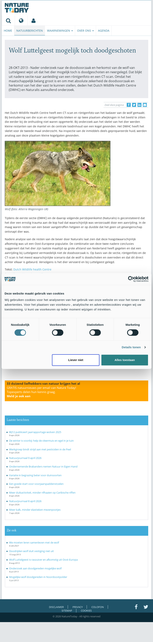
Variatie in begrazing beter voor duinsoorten (35, 475)
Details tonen (131, 347)
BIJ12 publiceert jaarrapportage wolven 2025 (35, 432)
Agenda (103, 30)
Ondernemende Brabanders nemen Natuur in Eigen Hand (43, 466)
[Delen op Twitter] (134, 105)
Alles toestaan (125, 360)
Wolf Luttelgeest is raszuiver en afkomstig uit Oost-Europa (43, 559)
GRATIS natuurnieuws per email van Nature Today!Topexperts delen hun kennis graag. (41, 392)
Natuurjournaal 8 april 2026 (25, 501)
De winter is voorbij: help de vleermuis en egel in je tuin (41, 440)
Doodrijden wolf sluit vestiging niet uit (31, 551)
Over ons (85, 30)
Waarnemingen (60, 30)
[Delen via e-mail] (145, 105)
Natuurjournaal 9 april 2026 (25, 458)
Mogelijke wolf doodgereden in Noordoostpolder (38, 577)
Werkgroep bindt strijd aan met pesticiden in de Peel (40, 449)
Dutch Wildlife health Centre (32, 269)
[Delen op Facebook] (129, 105)
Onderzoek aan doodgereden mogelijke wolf (35, 568)
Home (8, 30)
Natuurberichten (29, 30)
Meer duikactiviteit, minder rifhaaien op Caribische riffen (42, 492)
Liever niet (75, 360)
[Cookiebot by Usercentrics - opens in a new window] (131, 279)
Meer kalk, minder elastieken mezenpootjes (35, 509)
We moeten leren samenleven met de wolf (34, 542)
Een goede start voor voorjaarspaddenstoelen (36, 484)
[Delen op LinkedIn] (139, 105)
